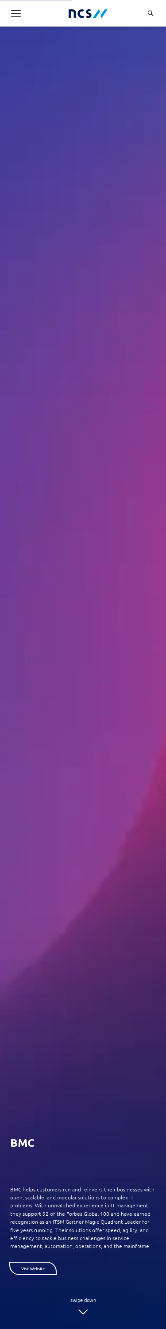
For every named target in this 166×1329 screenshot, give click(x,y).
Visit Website (33, 1268)
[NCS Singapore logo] (88, 13)
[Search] (150, 13)
